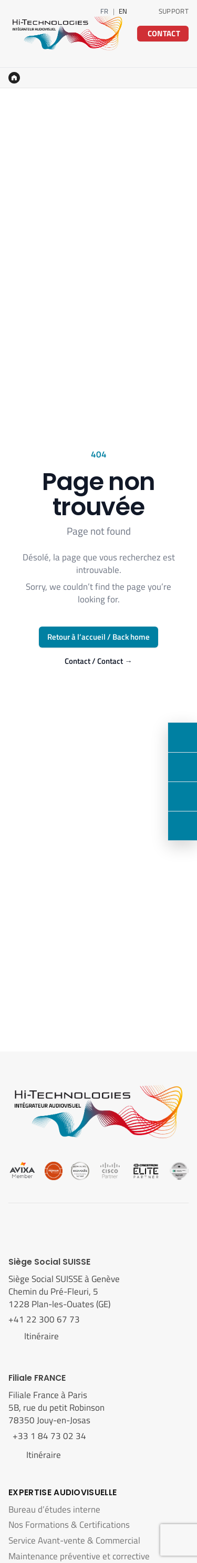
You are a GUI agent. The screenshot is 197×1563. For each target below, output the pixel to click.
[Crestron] (145, 1170)
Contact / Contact (98, 661)
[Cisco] (110, 1170)
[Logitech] (179, 1170)
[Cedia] (54, 1170)
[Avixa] (22, 1170)
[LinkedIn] (141, 11)
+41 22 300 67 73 (45, 1319)
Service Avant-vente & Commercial (74, 1540)
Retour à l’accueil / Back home (98, 637)
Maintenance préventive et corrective (79, 1556)
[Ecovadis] (80, 1170)
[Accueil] (14, 78)
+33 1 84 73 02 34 (47, 1436)
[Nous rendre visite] (182, 796)
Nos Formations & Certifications (69, 1524)
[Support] (182, 825)
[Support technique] (171, 11)
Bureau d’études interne (54, 1509)
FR (104, 11)
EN (123, 11)
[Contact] (182, 737)
